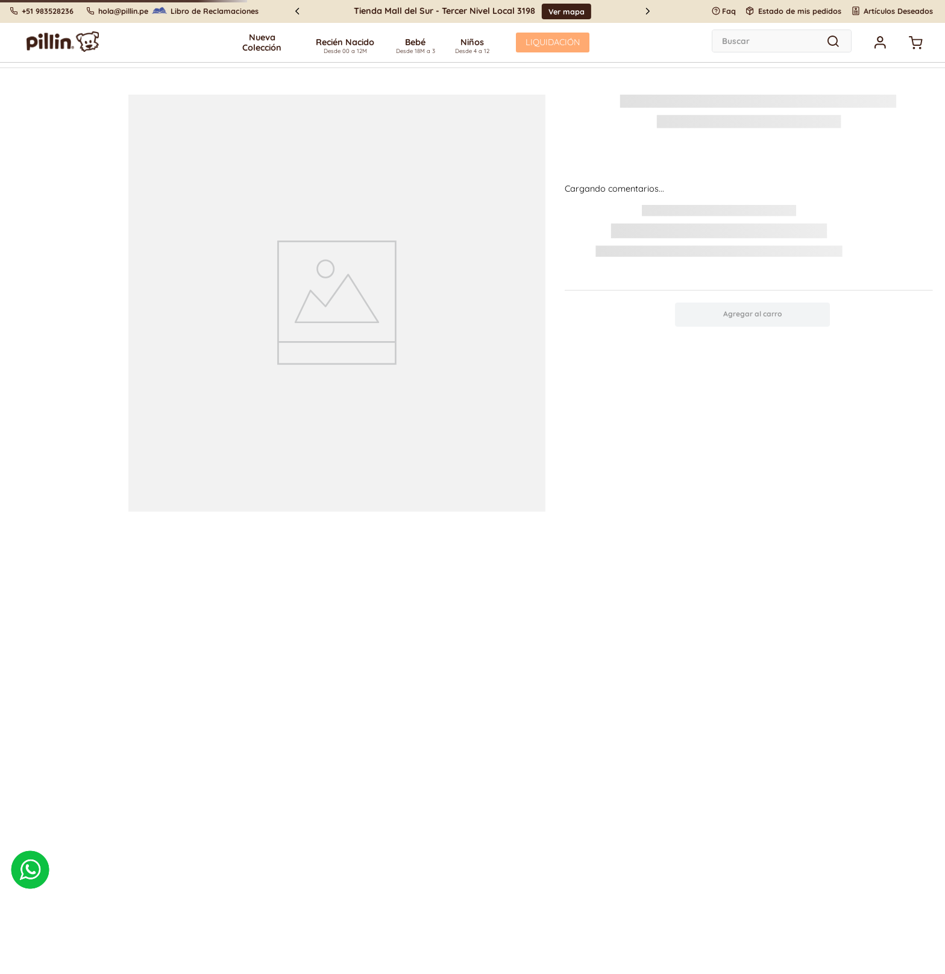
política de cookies (311, 493)
